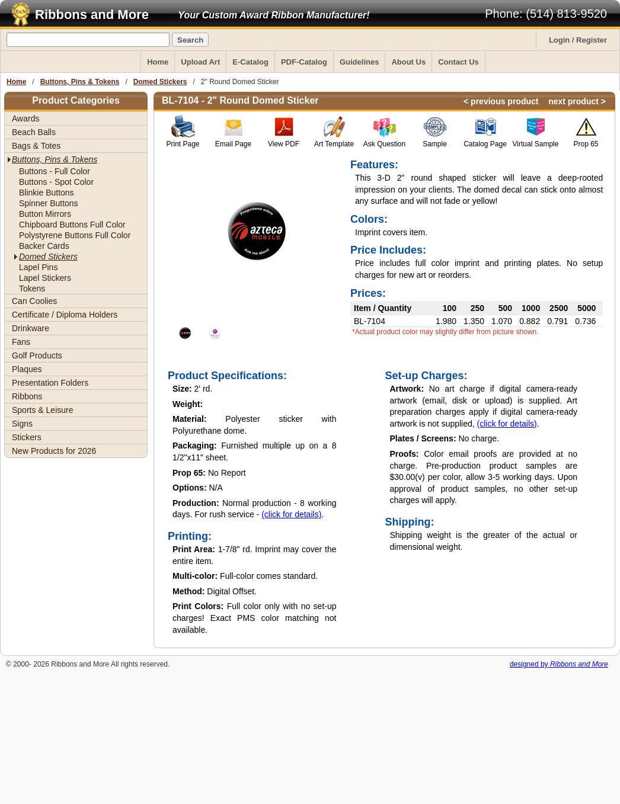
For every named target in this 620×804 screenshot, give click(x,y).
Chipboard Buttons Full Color (72, 224)
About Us (408, 61)
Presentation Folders (50, 382)
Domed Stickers (160, 82)
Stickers (26, 437)
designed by (559, 664)
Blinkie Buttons (46, 192)
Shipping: (409, 522)
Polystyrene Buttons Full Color (74, 235)
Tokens (32, 288)
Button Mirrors (45, 214)
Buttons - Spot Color (56, 182)
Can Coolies (34, 301)
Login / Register (578, 40)
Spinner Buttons (48, 203)
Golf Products (37, 355)
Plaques (27, 369)
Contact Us (458, 61)
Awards (25, 118)
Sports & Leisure (42, 410)
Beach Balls (34, 132)
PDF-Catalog (304, 61)
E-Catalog (250, 61)
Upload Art (200, 61)
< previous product (501, 101)
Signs (22, 423)
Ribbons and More (92, 14)
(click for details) (291, 514)
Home (157, 61)
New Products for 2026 (54, 451)
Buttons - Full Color (54, 171)
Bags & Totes (36, 145)
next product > (577, 101)
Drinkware (30, 328)
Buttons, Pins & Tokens (80, 82)
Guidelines (359, 61)
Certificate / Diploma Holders (64, 314)
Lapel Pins (38, 267)
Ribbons (27, 396)
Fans (21, 342)
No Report (209, 473)
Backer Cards (44, 246)
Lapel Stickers (45, 278)
